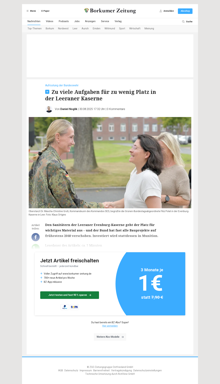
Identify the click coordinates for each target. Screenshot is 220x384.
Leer (75, 28)
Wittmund (109, 28)
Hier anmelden (110, 326)
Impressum (86, 370)
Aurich (85, 28)
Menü (30, 11)
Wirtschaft (134, 28)
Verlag (118, 21)
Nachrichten (34, 21)
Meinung (149, 28)
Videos (49, 21)
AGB (60, 370)
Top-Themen (35, 28)
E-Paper (45, 11)
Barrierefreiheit (101, 370)
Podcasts (64, 21)
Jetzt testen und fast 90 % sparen (69, 295)
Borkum (50, 28)
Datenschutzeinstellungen (147, 370)
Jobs (77, 21)
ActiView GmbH (126, 374)
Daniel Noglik (68, 109)
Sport (122, 28)
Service (105, 21)
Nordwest (63, 28)
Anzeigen (90, 21)
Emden (96, 28)
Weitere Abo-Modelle (110, 337)
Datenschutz (71, 370)
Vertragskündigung (121, 370)
